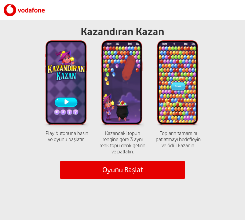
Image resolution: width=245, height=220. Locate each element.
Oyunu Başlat (122, 169)
